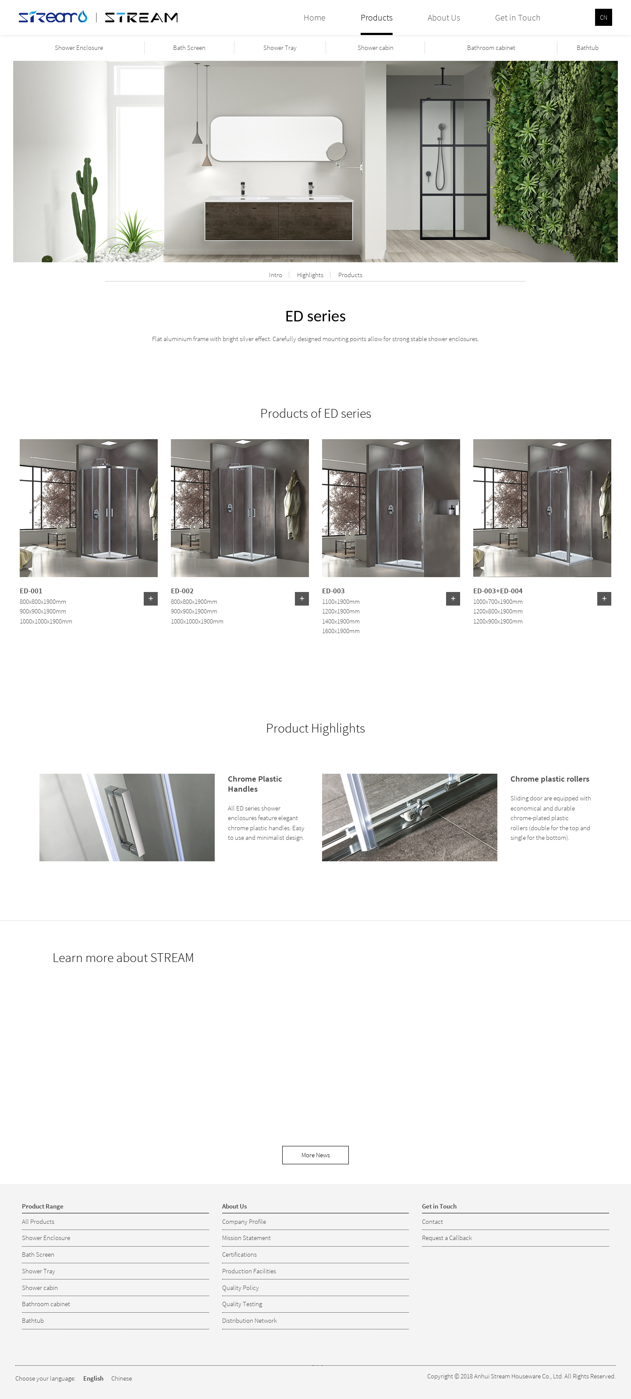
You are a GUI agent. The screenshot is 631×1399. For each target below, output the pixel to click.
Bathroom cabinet (491, 47)
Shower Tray (280, 47)
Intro (275, 274)
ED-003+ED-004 (498, 590)
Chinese (121, 1378)
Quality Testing (242, 1304)
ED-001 (31, 590)
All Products (38, 1221)
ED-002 (182, 590)
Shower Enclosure (79, 47)
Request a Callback (447, 1237)
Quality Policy (240, 1287)
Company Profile (244, 1221)
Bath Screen (189, 47)
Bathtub (588, 47)
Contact (432, 1221)
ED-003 (333, 590)
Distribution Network (249, 1320)
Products (350, 274)
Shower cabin (375, 47)
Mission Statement (246, 1237)
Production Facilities (249, 1271)
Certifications (239, 1254)
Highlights (310, 274)
